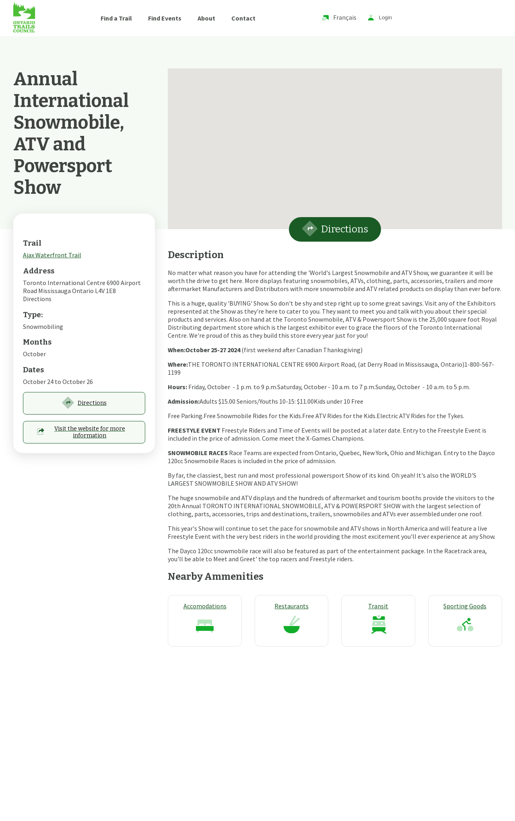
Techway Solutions (215, 776)
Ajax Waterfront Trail (52, 255)
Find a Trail (116, 18)
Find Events (164, 18)
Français (338, 18)
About (206, 18)
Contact (243, 18)
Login (379, 18)
